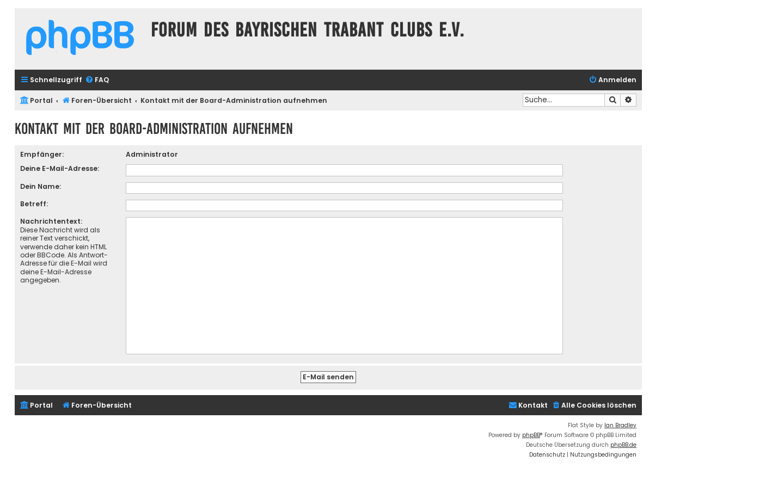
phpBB (531, 435)
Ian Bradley (620, 425)
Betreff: (34, 203)
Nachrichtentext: (51, 221)
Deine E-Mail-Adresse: (59, 168)
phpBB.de (623, 445)
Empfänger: (42, 154)
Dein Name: (40, 186)
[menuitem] (97, 80)
